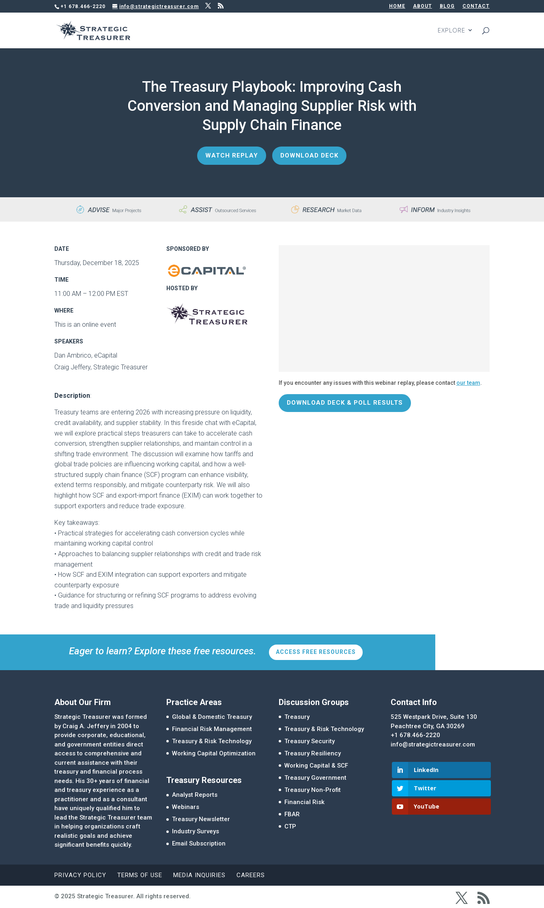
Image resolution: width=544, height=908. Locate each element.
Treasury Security (309, 741)
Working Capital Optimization (214, 753)
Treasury (297, 716)
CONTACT (476, 6)
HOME (397, 6)
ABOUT (422, 6)
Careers (251, 875)
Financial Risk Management (212, 729)
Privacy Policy (80, 875)
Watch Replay (231, 155)
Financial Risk (304, 802)
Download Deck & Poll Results (345, 402)
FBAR (292, 814)
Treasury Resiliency (312, 753)
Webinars (185, 807)
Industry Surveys (195, 831)
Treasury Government (315, 777)
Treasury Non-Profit (312, 790)
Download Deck (309, 155)
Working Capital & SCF (316, 765)
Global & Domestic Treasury (212, 716)
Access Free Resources (316, 652)
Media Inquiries (199, 875)
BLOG (447, 6)
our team (468, 383)
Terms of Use (139, 875)
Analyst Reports (194, 794)
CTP (290, 826)
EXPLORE (451, 31)
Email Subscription (199, 843)
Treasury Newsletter (201, 819)
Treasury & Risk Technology (212, 741)
